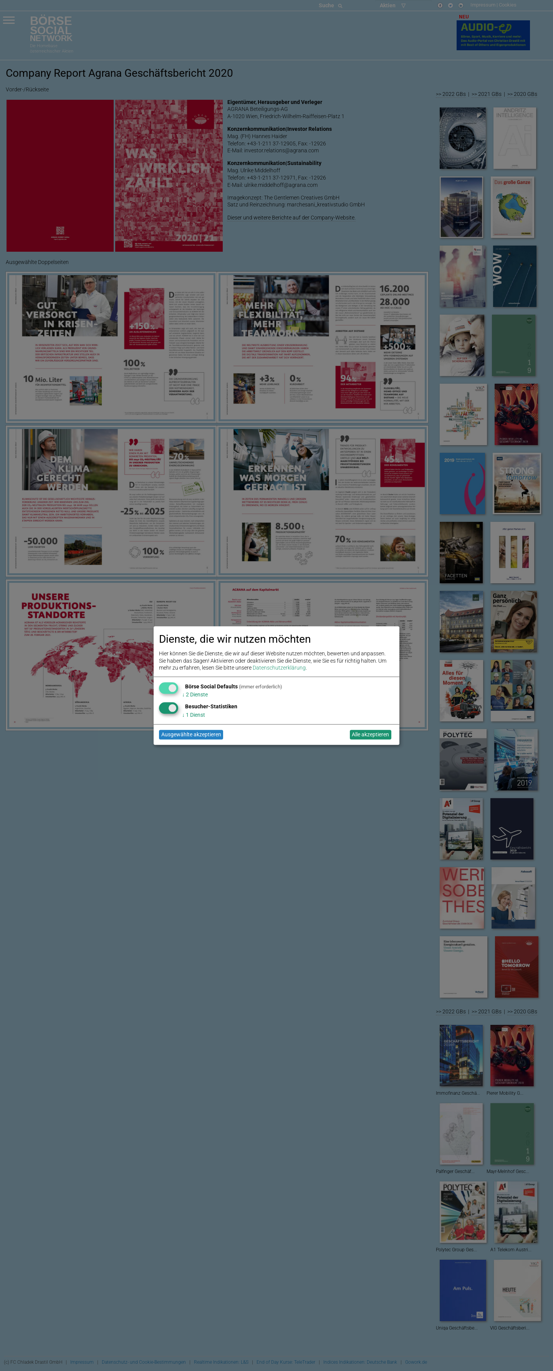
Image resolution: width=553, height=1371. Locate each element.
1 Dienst (193, 715)
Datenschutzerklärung (279, 668)
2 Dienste (195, 695)
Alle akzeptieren (370, 735)
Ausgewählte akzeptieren (191, 735)
